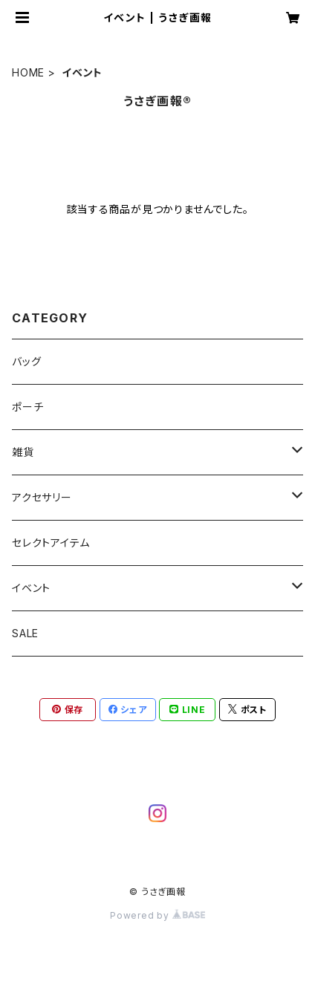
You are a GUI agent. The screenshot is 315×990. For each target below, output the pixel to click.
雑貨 (23, 452)
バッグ (26, 361)
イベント (31, 588)
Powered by (157, 915)
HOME (28, 72)
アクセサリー (42, 497)
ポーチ (27, 406)
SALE (25, 633)
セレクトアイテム (50, 542)
